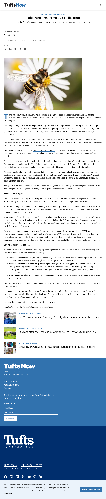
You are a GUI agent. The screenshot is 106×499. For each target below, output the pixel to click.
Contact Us (9, 388)
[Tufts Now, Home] (15, 5)
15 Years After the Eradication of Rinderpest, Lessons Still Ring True (58, 332)
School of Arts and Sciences (34, 40)
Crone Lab (69, 131)
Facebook (5, 476)
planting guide (73, 234)
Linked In (17, 476)
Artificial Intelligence (30, 314)
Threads (34, 476)
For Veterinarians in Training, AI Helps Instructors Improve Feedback (59, 317)
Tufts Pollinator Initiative (44, 150)
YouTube (29, 476)
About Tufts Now (12, 381)
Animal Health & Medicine (53, 14)
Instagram (11, 476)
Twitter (23, 476)
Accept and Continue (91, 489)
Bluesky (40, 476)
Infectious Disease (28, 343)
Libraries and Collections (17, 468)
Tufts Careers (10, 464)
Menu (99, 5)
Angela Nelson (13, 31)
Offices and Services (31, 464)
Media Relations (11, 384)
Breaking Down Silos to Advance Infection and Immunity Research (57, 346)
